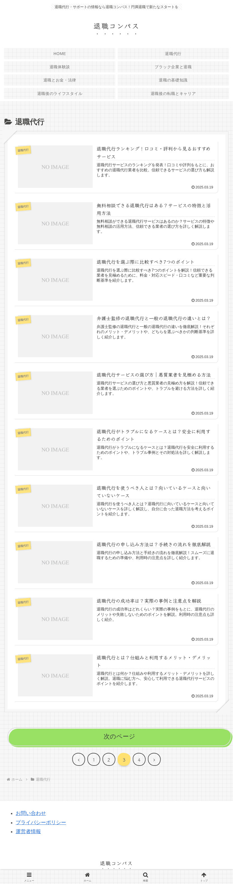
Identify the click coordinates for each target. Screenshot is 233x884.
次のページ (119, 736)
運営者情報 (28, 831)
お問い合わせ (31, 813)
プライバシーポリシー (41, 822)
